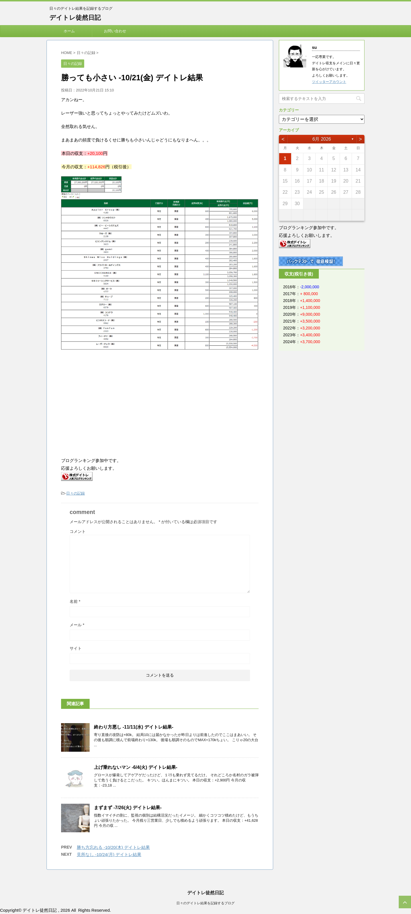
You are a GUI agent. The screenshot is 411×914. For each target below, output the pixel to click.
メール (77, 625)
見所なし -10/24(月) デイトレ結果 (109, 854)
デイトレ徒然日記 (75, 17)
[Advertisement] (109, 404)
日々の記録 (75, 493)
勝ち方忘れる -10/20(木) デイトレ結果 (113, 847)
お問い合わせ (115, 31)
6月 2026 (322, 139)
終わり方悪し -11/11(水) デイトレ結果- (133, 727)
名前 (75, 601)
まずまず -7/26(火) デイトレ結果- (128, 807)
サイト (76, 648)
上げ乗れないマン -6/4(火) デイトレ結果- (135, 767)
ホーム (69, 31)
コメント (78, 531)
